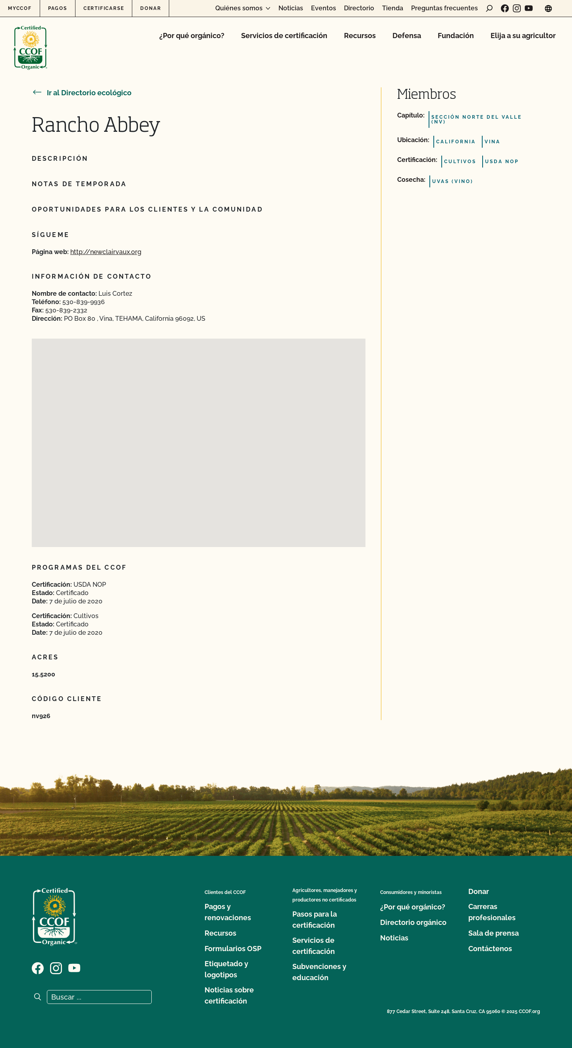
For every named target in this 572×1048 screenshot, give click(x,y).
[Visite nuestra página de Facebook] (505, 8)
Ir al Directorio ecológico (81, 93)
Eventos (323, 8)
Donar (150, 8)
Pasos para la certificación (314, 919)
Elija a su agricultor (523, 35)
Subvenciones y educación (319, 972)
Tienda (392, 8)
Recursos (360, 35)
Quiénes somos (239, 8)
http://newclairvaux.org (105, 252)
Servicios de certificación (284, 35)
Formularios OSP (233, 948)
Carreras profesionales (492, 912)
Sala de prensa (493, 933)
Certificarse (103, 8)
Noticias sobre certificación (229, 995)
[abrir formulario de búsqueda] (489, 8)
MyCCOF (20, 8)
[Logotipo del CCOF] (30, 39)
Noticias (290, 8)
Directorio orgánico (413, 922)
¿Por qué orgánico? (191, 35)
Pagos (57, 8)
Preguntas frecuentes (444, 8)
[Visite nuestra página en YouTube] (529, 8)
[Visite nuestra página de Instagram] (517, 8)
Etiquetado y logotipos (226, 969)
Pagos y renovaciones (228, 912)
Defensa (406, 35)
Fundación (456, 35)
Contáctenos (490, 948)
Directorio (359, 8)
